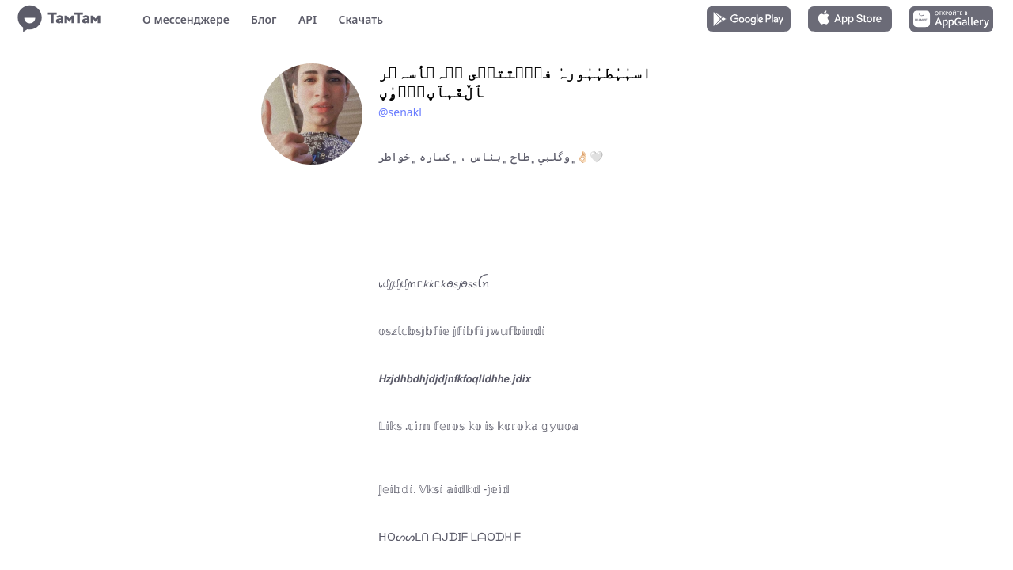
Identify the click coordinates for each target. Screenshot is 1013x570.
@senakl (400, 112)
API (307, 19)
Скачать (360, 19)
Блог (263, 19)
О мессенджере (186, 19)
